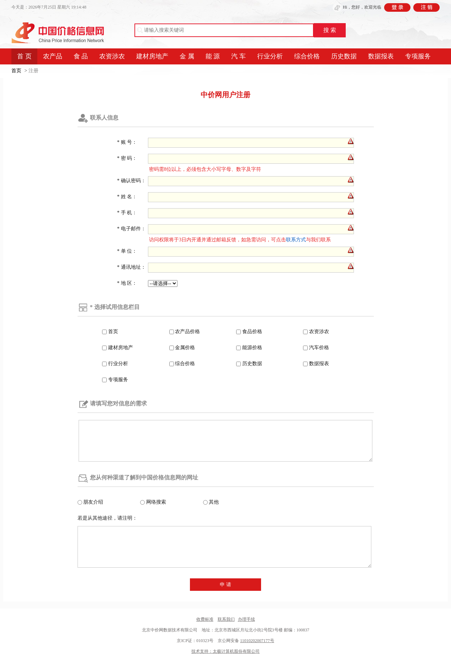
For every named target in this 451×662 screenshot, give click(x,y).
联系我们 (226, 619)
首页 (16, 70)
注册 (33, 70)
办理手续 (246, 619)
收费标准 (204, 619)
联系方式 (296, 239)
